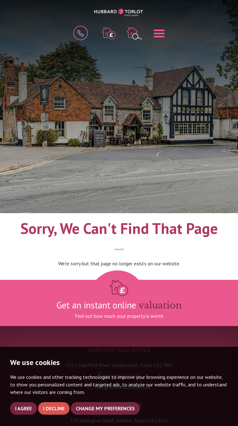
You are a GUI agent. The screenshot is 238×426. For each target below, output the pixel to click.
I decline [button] (54, 408)
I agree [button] (23, 408)
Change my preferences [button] (105, 408)
